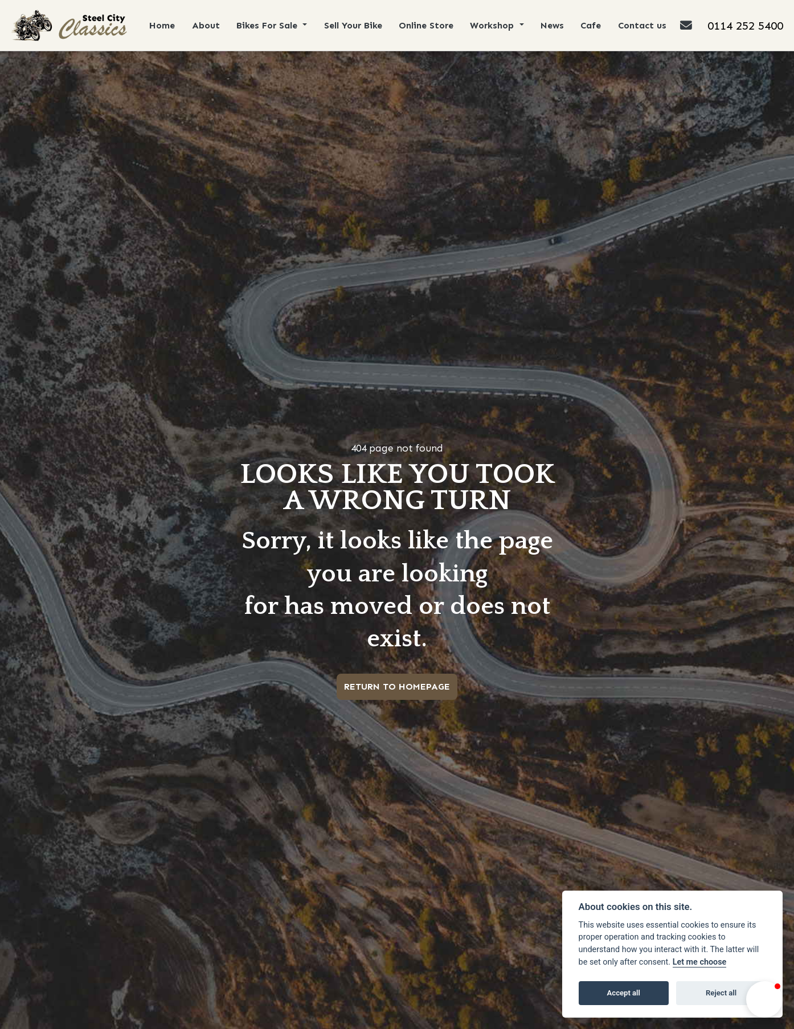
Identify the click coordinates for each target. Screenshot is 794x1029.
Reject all (721, 993)
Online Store (427, 25)
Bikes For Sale (269, 25)
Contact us (644, 25)
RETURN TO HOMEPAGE (397, 686)
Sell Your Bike (354, 25)
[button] (764, 999)
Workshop (495, 25)
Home (162, 25)
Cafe (592, 25)
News (554, 25)
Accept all (623, 993)
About (206, 25)
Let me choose (700, 962)
